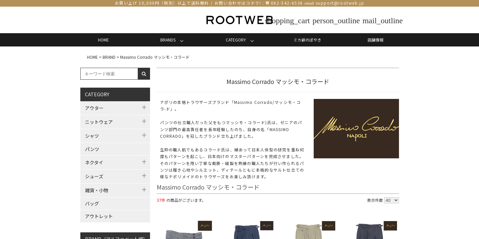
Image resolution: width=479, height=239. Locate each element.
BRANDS (168, 39)
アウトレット (99, 216)
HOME (103, 39)
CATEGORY (236, 39)
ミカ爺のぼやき (307, 39)
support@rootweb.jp (340, 3)
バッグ (92, 203)
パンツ (92, 149)
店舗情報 (375, 39)
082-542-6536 (287, 3)
